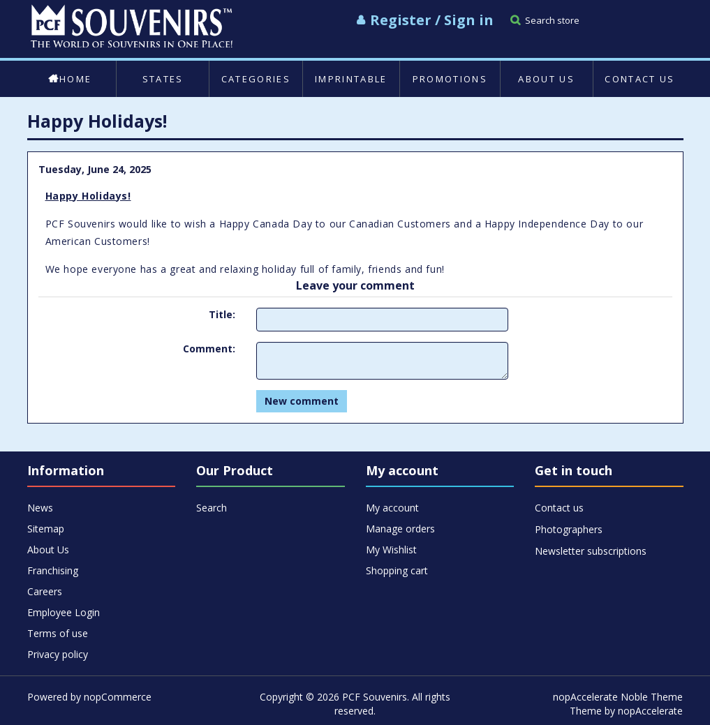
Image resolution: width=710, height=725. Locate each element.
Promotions (450, 79)
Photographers (568, 529)
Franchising (52, 570)
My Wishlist (391, 549)
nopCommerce (117, 696)
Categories (255, 79)
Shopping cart (397, 570)
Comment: (209, 348)
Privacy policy (57, 654)
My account (392, 507)
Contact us (639, 79)
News (40, 507)
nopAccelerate (650, 710)
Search (211, 507)
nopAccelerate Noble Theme (618, 696)
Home (69, 79)
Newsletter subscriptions (590, 551)
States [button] (163, 79)
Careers (44, 591)
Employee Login (63, 612)
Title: (222, 314)
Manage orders (400, 528)
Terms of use (57, 633)
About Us (546, 79)
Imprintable (351, 79)
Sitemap (45, 528)
